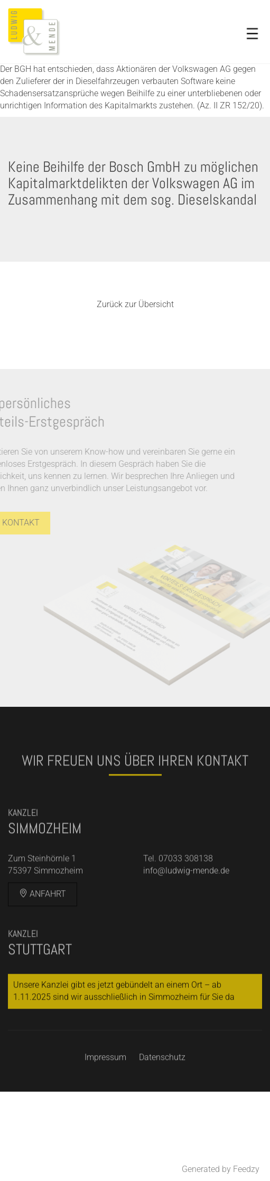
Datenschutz (162, 1078)
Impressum (105, 1078)
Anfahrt (42, 914)
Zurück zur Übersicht (135, 304)
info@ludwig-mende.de (186, 892)
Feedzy (246, 1169)
